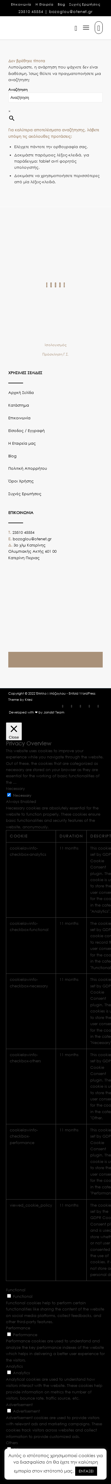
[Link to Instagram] (71, 706)
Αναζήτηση (18, 89)
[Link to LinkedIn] (98, 706)
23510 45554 (30, 11)
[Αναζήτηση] (73, 28)
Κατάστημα (18, 405)
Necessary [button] (15, 788)
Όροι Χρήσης (21, 481)
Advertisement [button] (19, 1404)
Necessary (22, 795)
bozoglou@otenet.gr (71, 11)
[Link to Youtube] (89, 706)
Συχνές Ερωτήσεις (84, 4)
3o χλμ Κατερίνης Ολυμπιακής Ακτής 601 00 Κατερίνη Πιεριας (32, 551)
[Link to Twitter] (80, 706)
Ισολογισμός (56, 344)
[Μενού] (86, 28)
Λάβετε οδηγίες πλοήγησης (55, 659)
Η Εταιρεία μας (22, 443)
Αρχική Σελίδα (21, 392)
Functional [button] (15, 1289)
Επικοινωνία (21, 4)
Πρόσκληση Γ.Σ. (55, 354)
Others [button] (12, 1442)
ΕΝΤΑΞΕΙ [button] (86, 1471)
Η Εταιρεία (45, 4)
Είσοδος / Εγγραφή (26, 430)
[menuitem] (21, 4)
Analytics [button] (14, 1366)
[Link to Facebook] (62, 706)
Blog (61, 4)
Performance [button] (18, 1328)
